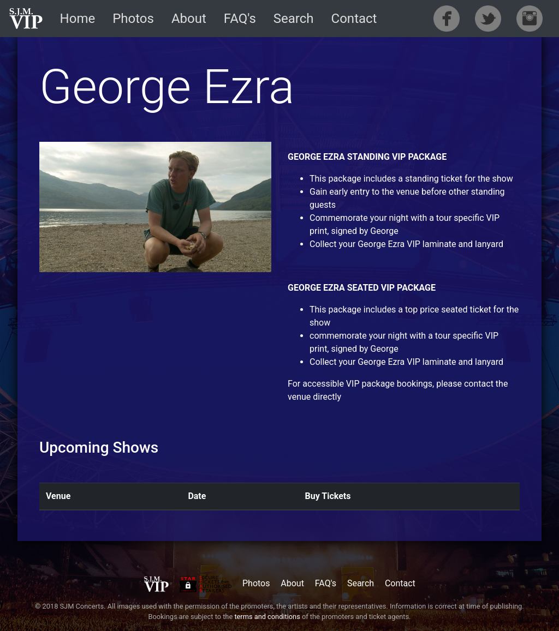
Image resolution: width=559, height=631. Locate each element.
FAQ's (240, 18)
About (188, 18)
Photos (133, 18)
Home (78, 18)
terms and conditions (267, 616)
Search (293, 18)
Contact (354, 18)
